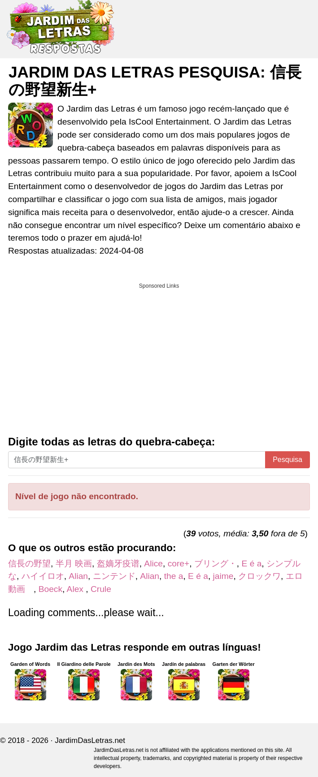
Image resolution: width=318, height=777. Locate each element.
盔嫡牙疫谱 (118, 563)
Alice (153, 563)
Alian (78, 576)
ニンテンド (114, 576)
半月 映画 (74, 563)
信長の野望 (29, 563)
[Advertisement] (159, 356)
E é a (252, 563)
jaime (223, 576)
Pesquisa (287, 459)
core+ (179, 563)
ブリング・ (215, 563)
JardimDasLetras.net (90, 740)
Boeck (50, 589)
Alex (76, 589)
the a (173, 576)
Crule (101, 589)
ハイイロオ (43, 576)
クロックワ (259, 576)
